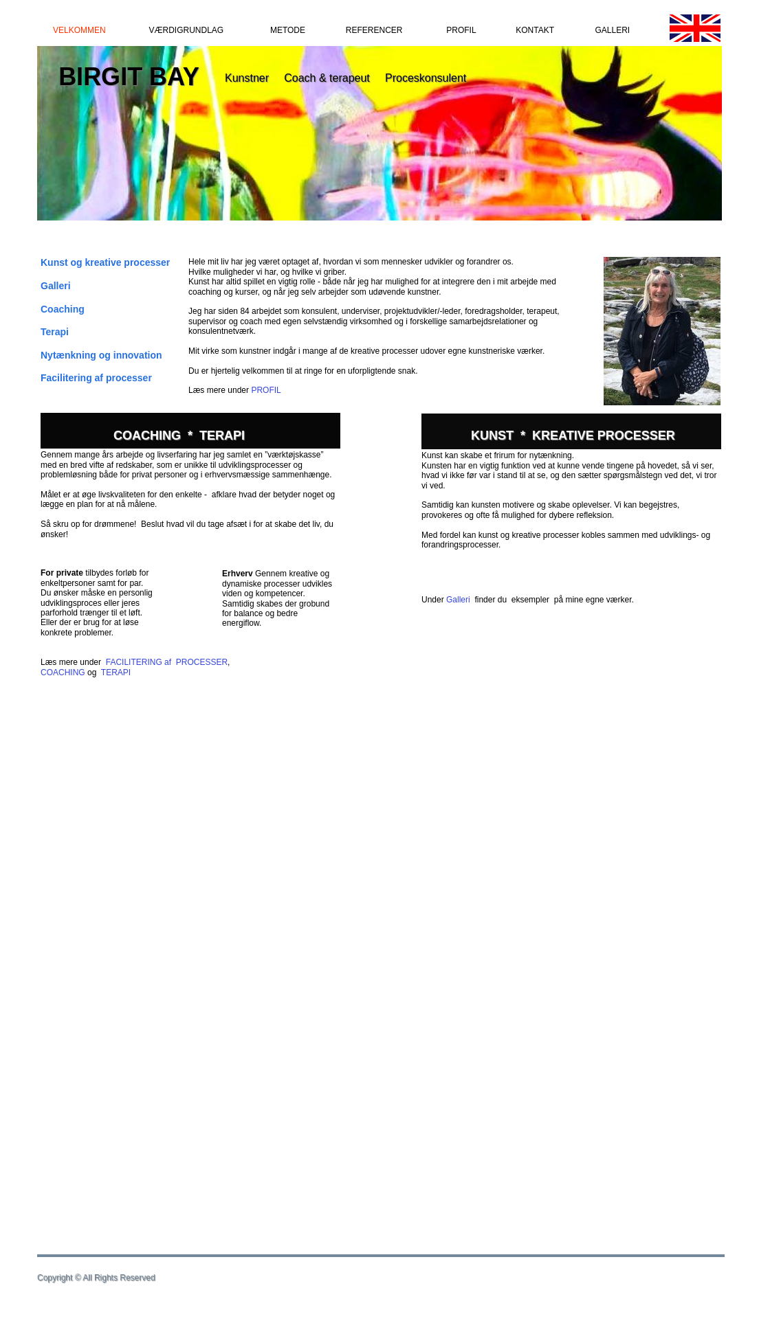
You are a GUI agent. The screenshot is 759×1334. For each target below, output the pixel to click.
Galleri (458, 599)
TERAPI (116, 672)
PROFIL (265, 390)
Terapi (55, 331)
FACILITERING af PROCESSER (167, 662)
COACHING (63, 672)
